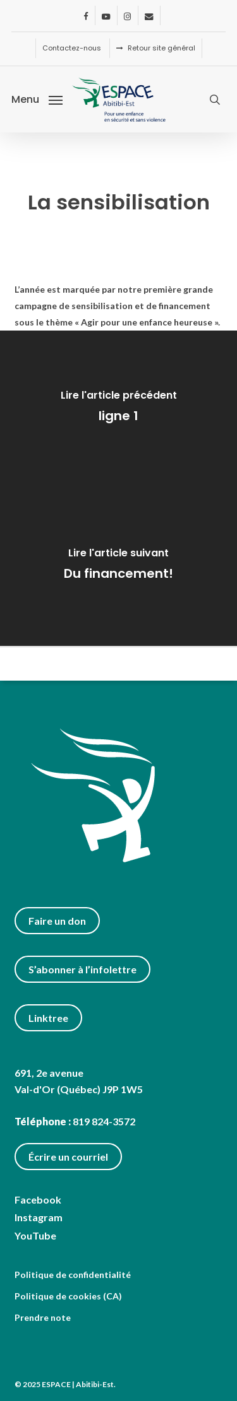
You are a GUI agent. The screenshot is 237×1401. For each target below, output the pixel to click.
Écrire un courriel (68, 1157)
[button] (37, 98)
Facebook (38, 1199)
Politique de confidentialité (73, 1274)
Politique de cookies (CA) (68, 1296)
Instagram (39, 1217)
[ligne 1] (118, 409)
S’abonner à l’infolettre (82, 969)
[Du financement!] (118, 567)
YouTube (35, 1235)
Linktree (48, 1018)
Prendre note (43, 1317)
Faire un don (57, 921)
